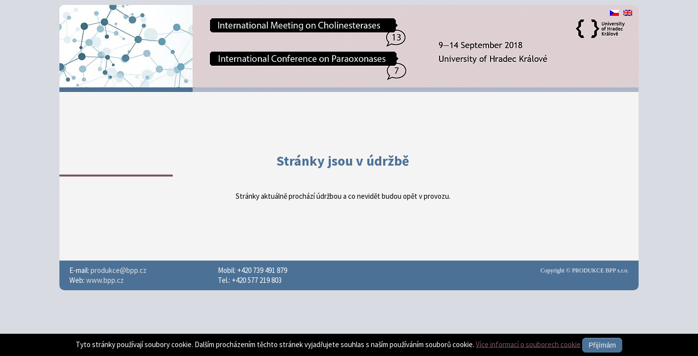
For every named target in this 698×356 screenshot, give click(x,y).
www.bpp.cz (105, 280)
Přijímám (602, 345)
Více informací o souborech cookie (528, 344)
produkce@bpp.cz (119, 270)
